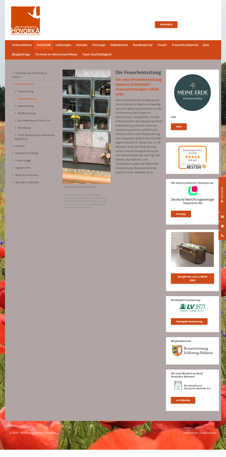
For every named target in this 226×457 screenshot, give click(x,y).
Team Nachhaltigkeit (97, 55)
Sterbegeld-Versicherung (189, 322)
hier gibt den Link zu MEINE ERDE (192, 279)
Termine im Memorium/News (56, 55)
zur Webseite (183, 401)
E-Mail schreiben (196, 25)
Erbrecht (20, 147)
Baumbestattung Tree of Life (34, 121)
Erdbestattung (26, 92)
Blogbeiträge (21, 55)
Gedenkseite (119, 46)
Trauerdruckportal (185, 46)
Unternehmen (22, 46)
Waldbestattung (27, 114)
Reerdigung (24, 128)
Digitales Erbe (23, 168)
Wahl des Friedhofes (26, 183)
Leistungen (63, 46)
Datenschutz (209, 434)
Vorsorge (98, 46)
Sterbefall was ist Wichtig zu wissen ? (29, 76)
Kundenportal (142, 46)
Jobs (206, 46)
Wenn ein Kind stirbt (26, 176)
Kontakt (81, 46)
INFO (179, 127)
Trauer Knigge (23, 161)
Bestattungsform (24, 85)
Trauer (162, 46)
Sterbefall (44, 46)
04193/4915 (166, 25)
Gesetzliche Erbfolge (26, 154)
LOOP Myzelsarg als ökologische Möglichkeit (34, 137)
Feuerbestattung (27, 99)
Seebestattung (26, 107)
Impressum (190, 434)
